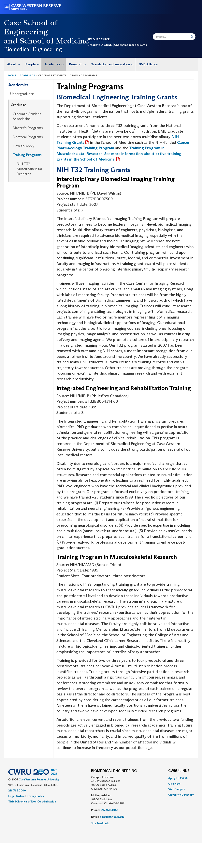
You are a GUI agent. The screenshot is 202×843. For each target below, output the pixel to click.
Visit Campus (176, 789)
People (33, 64)
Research (78, 64)
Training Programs (27, 155)
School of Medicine (54, 41)
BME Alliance (148, 64)
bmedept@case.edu (112, 816)
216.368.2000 (17, 790)
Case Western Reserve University (39, 779)
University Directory (181, 794)
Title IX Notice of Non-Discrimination (32, 801)
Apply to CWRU (178, 778)
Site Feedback (100, 823)
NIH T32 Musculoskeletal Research (29, 169)
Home (12, 75)
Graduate (18, 105)
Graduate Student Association (27, 116)
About (14, 64)
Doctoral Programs (28, 137)
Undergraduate (22, 94)
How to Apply (23, 146)
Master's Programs (28, 128)
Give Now (174, 783)
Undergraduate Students (130, 45)
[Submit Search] (192, 36)
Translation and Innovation (113, 64)
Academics (55, 64)
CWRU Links (178, 771)
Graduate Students (99, 45)
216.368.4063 (109, 810)
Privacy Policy (35, 796)
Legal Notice (16, 796)
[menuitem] (13, 64)
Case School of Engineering (31, 27)
